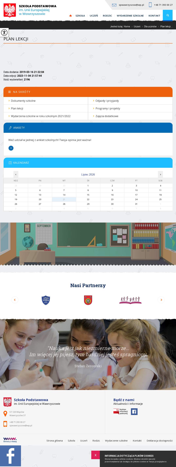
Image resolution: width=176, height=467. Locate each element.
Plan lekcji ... (165, 26)
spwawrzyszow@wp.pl (128, 4)
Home (127, 26)
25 (160, 199)
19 (16, 199)
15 (88, 194)
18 (160, 194)
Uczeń (94, 15)
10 (136, 190)
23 (112, 199)
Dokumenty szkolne (23, 101)
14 (64, 194)
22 (88, 199)
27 (40, 204)
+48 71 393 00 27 (161, 4)
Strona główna (70, 15)
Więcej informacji (11, 148)
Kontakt (154, 15)
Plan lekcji (15, 39)
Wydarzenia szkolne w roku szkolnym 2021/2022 (40, 116)
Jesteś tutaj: (117, 26)
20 (40, 199)
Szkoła (80, 15)
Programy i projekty (108, 108)
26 (16, 204)
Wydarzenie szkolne (130, 15)
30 (112, 204)
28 (64, 204)
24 (136, 199)
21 (64, 199)
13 (40, 194)
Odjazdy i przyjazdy (107, 101)
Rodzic (107, 15)
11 (160, 190)
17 (136, 194)
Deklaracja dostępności (160, 440)
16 (112, 194)
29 (88, 204)
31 (136, 204)
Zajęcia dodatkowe (107, 116)
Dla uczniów (148, 26)
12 (16, 194)
